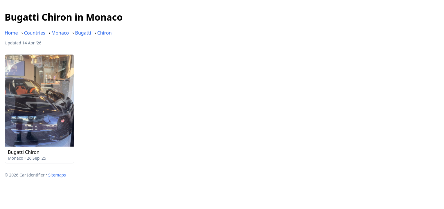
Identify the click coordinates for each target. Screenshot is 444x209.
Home (11, 33)
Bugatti (83, 33)
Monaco (60, 33)
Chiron (104, 33)
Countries (34, 33)
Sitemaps (57, 175)
